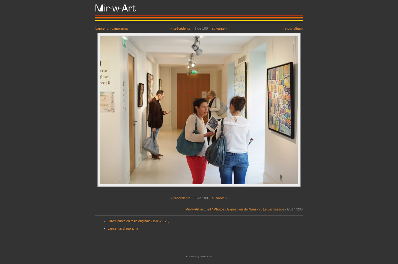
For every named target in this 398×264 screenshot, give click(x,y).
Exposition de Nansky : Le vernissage (255, 209)
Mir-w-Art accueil (198, 209)
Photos (219, 209)
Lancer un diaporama (111, 28)
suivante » (219, 28)
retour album (293, 28)
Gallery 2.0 (206, 256)
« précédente (181, 28)
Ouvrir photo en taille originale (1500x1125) (138, 221)
